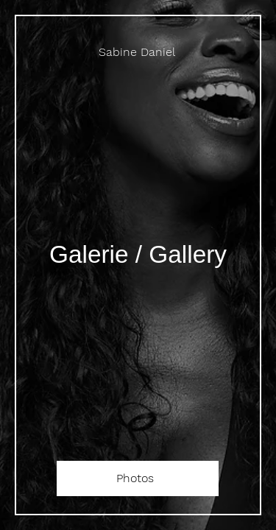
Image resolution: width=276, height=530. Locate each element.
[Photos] (138, 478)
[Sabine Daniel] (138, 52)
